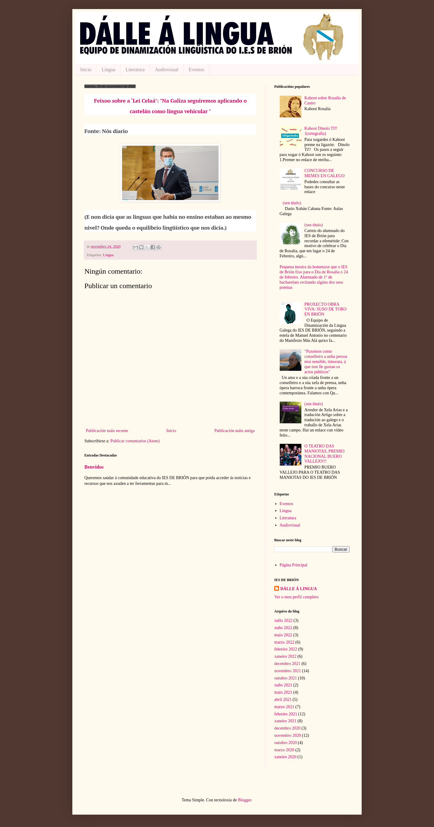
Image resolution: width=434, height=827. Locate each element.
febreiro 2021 (285, 714)
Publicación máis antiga (234, 430)
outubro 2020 (285, 742)
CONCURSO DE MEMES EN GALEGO (324, 173)
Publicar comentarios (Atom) (134, 441)
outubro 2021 (285, 678)
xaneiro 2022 (285, 656)
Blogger (244, 800)
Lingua (108, 69)
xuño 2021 (283, 685)
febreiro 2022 (285, 649)
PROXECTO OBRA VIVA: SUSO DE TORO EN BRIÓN (325, 309)
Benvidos (94, 467)
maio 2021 (283, 692)
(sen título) (292, 203)
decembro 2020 (287, 728)
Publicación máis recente (107, 430)
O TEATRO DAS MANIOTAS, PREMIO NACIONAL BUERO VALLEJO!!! (324, 453)
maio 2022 (283, 635)
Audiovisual (166, 69)
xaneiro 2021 (285, 721)
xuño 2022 (283, 627)
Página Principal (293, 565)
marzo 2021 (284, 707)
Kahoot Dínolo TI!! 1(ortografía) (320, 131)
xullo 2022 (283, 620)
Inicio (85, 69)
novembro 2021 (287, 671)
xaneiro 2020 (285, 757)
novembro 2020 (287, 735)
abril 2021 (282, 699)
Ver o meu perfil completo (296, 597)
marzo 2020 (284, 750)
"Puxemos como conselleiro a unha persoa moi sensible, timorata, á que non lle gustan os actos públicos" (325, 361)
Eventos (196, 69)
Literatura (135, 69)
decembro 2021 (287, 663)
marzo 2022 (284, 642)
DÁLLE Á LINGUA (298, 589)
